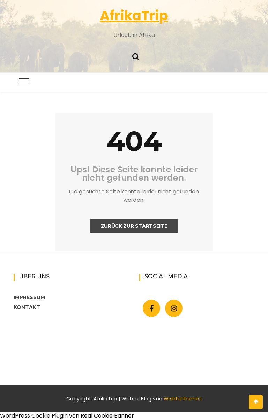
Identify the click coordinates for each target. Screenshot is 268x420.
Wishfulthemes (183, 398)
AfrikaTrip (134, 15)
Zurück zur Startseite (134, 226)
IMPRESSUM (29, 297)
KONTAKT (27, 307)
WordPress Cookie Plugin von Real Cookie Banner (67, 416)
